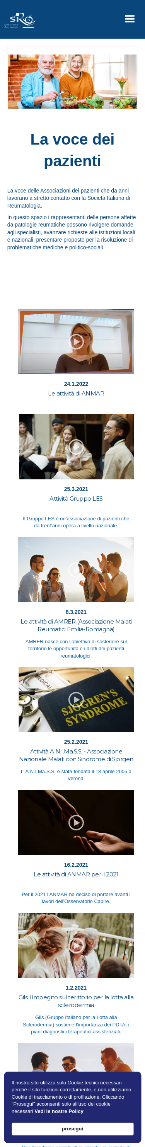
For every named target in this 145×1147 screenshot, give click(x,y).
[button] (130, 19)
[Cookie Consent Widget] (72, 1107)
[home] (17, 19)
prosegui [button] (72, 1129)
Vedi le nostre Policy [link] (58, 1111)
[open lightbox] (76, 341)
